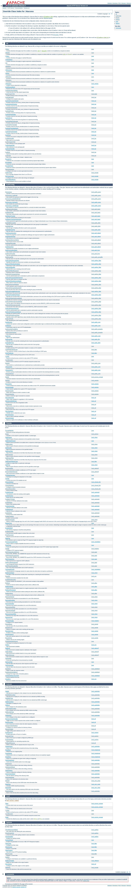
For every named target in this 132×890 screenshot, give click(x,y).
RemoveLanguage (10, 610)
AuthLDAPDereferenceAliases (13, 281)
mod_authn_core (95, 325)
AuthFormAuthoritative (11, 250)
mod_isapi (94, 552)
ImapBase (8, 750)
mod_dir (93, 719)
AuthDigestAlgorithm (10, 233)
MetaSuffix (8, 787)
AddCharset (8, 437)
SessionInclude (9, 390)
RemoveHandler (9, 603)
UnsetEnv (8, 679)
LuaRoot (7, 152)
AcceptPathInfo (9, 430)
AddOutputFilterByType (11, 461)
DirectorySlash (9, 729)
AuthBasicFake (9, 212)
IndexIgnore (8, 763)
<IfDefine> (8, 66)
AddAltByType (9, 698)
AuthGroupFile (9, 257)
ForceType (8, 545)
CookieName (8, 502)
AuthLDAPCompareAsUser (12, 274)
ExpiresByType (9, 736)
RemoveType (8, 617)
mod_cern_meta (95, 780)
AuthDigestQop (9, 247)
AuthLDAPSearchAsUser (12, 308)
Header (7, 548)
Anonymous (8, 192)
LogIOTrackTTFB (10, 94)
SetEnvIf (7, 648)
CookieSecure (9, 509)
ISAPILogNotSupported (11, 562)
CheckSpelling (9, 836)
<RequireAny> (9, 370)
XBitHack (7, 867)
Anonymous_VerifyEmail (11, 205)
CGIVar (7, 478)
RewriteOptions (9, 634)
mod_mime (94, 437)
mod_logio (94, 94)
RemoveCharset (9, 596)
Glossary (123, 3)
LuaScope (8, 155)
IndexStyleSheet (9, 777)
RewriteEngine (9, 631)
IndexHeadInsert (9, 760)
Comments (118, 28)
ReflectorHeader (9, 860)
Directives (115, 3)
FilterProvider (8, 854)
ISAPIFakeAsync (9, 559)
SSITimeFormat (9, 176)
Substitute (8, 668)
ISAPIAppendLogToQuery (12, 555)
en (109, 13)
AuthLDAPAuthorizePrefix (12, 260)
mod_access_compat (97, 377)
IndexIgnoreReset (10, 767)
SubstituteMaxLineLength (12, 675)
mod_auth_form (95, 250)
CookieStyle (8, 513)
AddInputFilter (9, 451)
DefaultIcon (8, 715)
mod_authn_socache (97, 329)
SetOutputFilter (9, 665)
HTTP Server (11, 8)
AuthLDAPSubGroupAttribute (13, 312)
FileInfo (117, 17)
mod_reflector (95, 860)
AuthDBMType (9, 226)
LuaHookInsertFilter (10, 114)
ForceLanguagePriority (11, 542)
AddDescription (9, 701)
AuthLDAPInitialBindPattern (12, 294)
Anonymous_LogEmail (11, 195)
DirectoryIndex (9, 722)
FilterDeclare (8, 847)
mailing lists (86, 880)
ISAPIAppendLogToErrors (12, 552)
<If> (38, 51)
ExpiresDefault (9, 739)
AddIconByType (9, 712)
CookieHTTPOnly (10, 499)
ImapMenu (8, 757)
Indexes (118, 19)
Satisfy (7, 377)
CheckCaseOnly (9, 833)
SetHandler (8, 658)
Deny (6, 807)
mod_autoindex (95, 691)
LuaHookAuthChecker (11, 104)
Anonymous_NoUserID (11, 202)
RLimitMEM (8, 162)
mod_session (95, 380)
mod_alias (94, 583)
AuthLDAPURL (9, 318)
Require (7, 363)
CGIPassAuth (9, 346)
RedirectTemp (9, 593)
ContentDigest (9, 840)
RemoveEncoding (10, 600)
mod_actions (94, 434)
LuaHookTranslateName (11, 128)
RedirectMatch (9, 586)
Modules (110, 3)
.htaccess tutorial (47, 18)
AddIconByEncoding (10, 708)
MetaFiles (8, 784)
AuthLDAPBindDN (10, 267)
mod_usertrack (95, 492)
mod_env (93, 576)
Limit (117, 21)
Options (118, 23)
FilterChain (8, 843)
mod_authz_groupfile (97, 257)
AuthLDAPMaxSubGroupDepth (13, 298)
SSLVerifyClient (9, 414)
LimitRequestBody (10, 87)
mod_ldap (94, 349)
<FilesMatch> (9, 59)
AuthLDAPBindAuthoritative (12, 264)
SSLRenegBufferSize (11, 401)
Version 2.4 (26, 8)
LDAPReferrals (9, 353)
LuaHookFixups (9, 111)
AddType (7, 465)
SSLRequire (8, 404)
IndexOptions (8, 770)
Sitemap (129, 3)
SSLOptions (8, 864)
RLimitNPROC (9, 166)
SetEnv (7, 645)
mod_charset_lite (96, 482)
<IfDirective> (8, 70)
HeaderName (8, 746)
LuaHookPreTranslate (11, 124)
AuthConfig (118, 16)
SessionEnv (8, 384)
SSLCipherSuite (9, 397)
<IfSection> (8, 80)
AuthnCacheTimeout (10, 332)
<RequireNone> (9, 373)
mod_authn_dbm (95, 226)
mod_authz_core (95, 322)
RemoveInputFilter (10, 607)
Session (7, 380)
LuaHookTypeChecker (11, 131)
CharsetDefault (9, 482)
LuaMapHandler (9, 138)
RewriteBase (8, 624)
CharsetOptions (9, 485)
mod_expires (94, 732)
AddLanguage (9, 454)
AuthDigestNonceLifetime (12, 240)
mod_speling (94, 829)
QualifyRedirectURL (10, 579)
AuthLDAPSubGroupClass (12, 315)
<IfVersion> (8, 83)
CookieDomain (9, 492)
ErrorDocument (9, 535)
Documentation (19, 8)
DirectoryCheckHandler (11, 719)
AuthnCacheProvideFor (11, 329)
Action (7, 434)
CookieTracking (9, 516)
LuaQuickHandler (10, 148)
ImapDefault (8, 753)
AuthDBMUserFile (10, 229)
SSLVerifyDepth (9, 418)
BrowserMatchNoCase (11, 471)
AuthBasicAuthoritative (11, 209)
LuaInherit (8, 135)
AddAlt (7, 691)
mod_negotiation (95, 542)
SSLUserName (9, 411)
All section (56, 34)
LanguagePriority (9, 569)
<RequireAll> (8, 366)
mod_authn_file (95, 339)
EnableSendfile (9, 531)
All (116, 14)
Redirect (7, 583)
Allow (6, 803)
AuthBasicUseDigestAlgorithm (13, 219)
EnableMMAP (9, 528)
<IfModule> (8, 77)
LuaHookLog (8, 118)
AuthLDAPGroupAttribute (12, 284)
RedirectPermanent (10, 590)
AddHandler (8, 447)
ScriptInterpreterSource (11, 641)
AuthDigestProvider (10, 243)
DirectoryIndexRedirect (11, 725)
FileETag (7, 538)
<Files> (7, 56)
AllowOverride (48, 16)
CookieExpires (9, 495)
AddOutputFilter (9, 458)
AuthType (7, 336)
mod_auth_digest (96, 233)
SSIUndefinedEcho (10, 179)
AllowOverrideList (103, 37)
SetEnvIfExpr (8, 651)
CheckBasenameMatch (11, 829)
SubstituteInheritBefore (11, 672)
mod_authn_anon (96, 192)
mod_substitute (95, 668)
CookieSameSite (9, 506)
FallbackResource (10, 743)
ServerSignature (9, 169)
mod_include (94, 172)
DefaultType (8, 523)
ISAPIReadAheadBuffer (11, 566)
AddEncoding (8, 444)
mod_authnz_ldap (96, 260)
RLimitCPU (8, 159)
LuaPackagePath (10, 145)
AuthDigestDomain (10, 236)
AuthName (8, 325)
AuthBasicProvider (10, 216)
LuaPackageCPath (10, 142)
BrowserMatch (9, 468)
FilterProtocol (8, 850)
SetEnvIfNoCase (9, 655)
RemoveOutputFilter (10, 614)
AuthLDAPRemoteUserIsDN (12, 305)
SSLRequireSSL (9, 408)
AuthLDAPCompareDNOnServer (14, 277)
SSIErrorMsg (8, 172)
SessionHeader (9, 387)
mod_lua (93, 97)
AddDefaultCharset (10, 441)
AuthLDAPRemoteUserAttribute (13, 301)
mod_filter (94, 461)
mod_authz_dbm (95, 223)
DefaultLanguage (10, 519)
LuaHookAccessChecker (11, 100)
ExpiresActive (9, 732)
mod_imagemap (95, 750)
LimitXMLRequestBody (11, 90)
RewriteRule (8, 638)
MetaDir (7, 780)
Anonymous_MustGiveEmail (12, 199)
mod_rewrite (94, 624)
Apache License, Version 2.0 (19, 887)
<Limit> (7, 356)
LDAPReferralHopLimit (11, 349)
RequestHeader (9, 620)
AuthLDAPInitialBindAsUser (12, 291)
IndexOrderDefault (10, 774)
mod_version (94, 83)
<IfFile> (7, 73)
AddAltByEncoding (10, 695)
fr (112, 13)
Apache (4, 8)
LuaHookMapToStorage (11, 121)
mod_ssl (93, 397)
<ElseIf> (44, 51)
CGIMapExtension (10, 475)
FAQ (119, 3)
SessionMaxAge (9, 394)
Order (6, 817)
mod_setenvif (95, 468)
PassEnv (7, 576)
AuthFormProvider (10, 253)
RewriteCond (8, 627)
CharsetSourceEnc (10, 489)
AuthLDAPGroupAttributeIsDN (13, 288)
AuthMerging (8, 322)
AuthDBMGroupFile (10, 223)
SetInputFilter (8, 662)
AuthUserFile (8, 339)
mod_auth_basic (95, 209)
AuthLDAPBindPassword (12, 271)
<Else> (7, 49)
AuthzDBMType (9, 342)
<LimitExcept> (9, 360)
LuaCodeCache (9, 97)
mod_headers (95, 548)
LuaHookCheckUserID (11, 107)
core (92, 49)
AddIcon (7, 705)
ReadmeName (9, 791)
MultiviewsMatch (9, 573)
